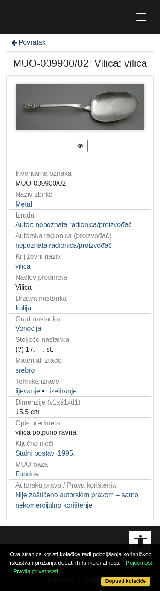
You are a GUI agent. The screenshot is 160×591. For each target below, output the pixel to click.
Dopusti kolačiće (125, 581)
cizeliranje (61, 391)
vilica (23, 266)
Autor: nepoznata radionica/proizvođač (73, 224)
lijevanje (27, 391)
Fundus (26, 474)
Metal (23, 204)
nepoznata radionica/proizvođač (63, 245)
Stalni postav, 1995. (45, 453)
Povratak (28, 42)
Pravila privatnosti (35, 571)
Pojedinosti (140, 562)
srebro (25, 370)
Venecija (28, 328)
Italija (23, 308)
